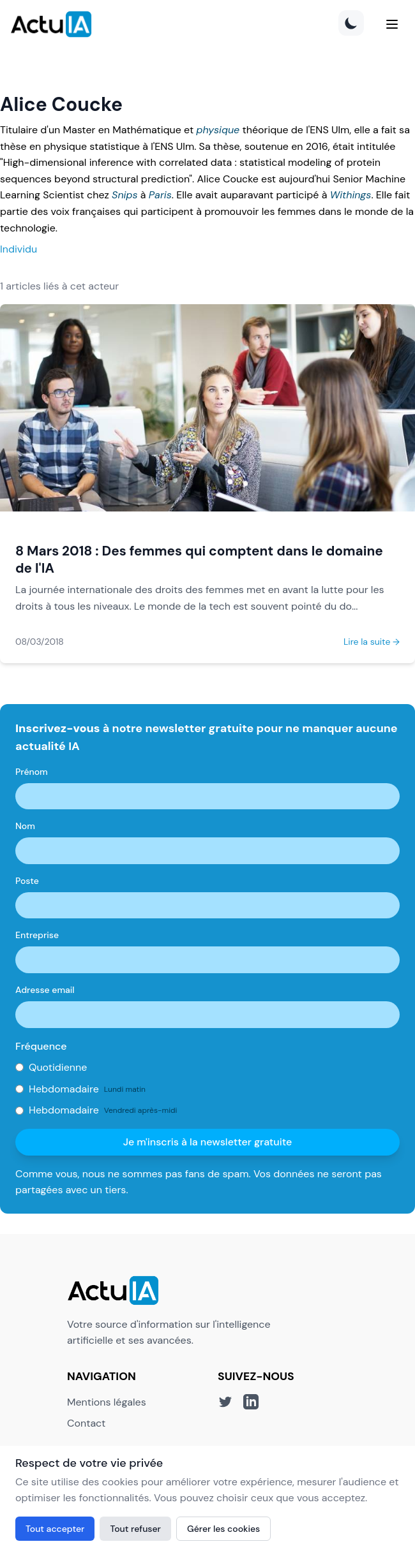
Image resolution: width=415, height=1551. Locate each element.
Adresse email (45, 990)
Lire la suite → (371, 641)
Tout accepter (55, 1528)
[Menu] (392, 24)
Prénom (31, 771)
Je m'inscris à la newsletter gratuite (207, 1142)
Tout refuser (135, 1528)
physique (217, 129)
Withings (351, 195)
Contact (86, 1423)
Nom (25, 826)
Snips (124, 195)
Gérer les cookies (223, 1528)
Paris (160, 195)
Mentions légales (106, 1402)
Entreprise (37, 935)
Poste (27, 880)
